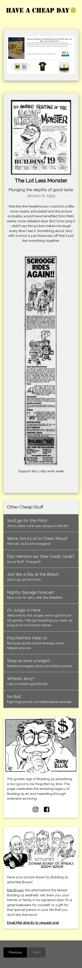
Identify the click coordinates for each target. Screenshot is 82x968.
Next (36, 952)
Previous (15, 952)
